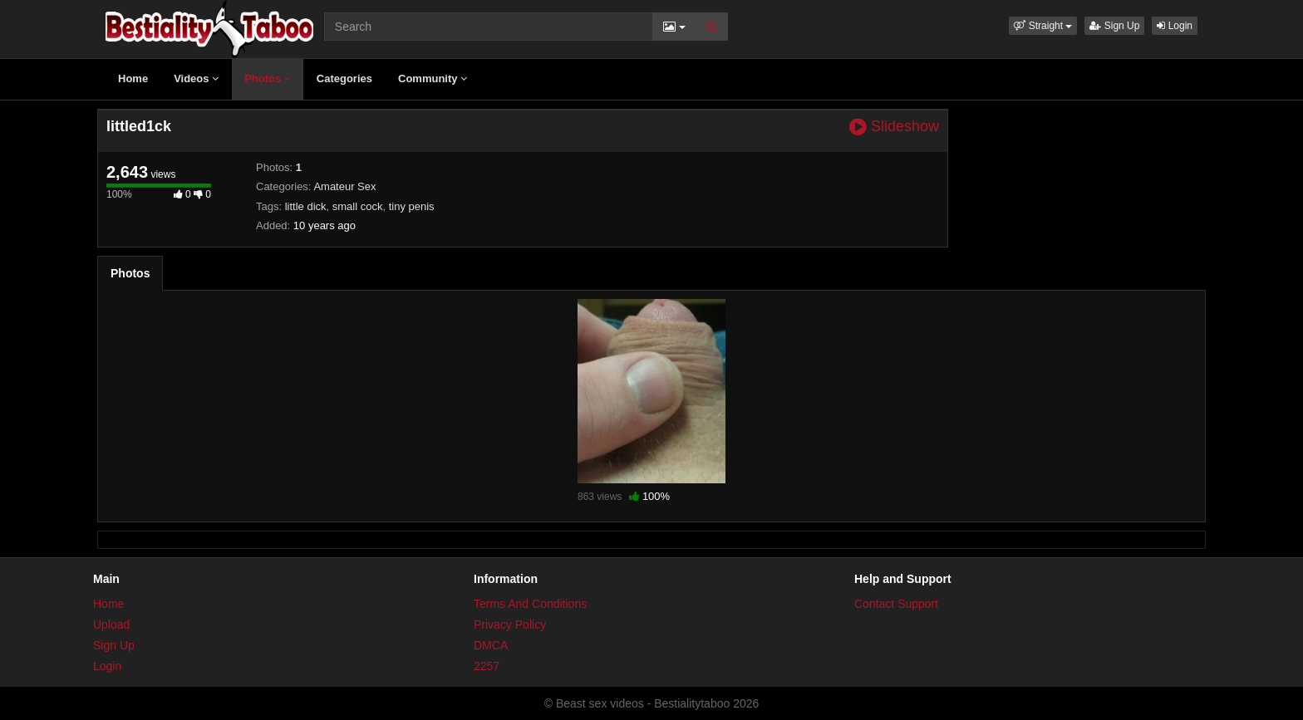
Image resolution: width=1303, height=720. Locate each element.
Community (432, 78)
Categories (344, 78)
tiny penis (412, 206)
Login (1174, 26)
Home (133, 78)
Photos (267, 78)
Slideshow (894, 127)
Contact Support (896, 603)
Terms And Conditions (530, 603)
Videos (196, 78)
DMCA (491, 645)
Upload (111, 624)
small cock (357, 206)
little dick (306, 206)
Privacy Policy (510, 624)
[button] (1043, 26)
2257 (486, 666)
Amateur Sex (344, 186)
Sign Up (1114, 26)
